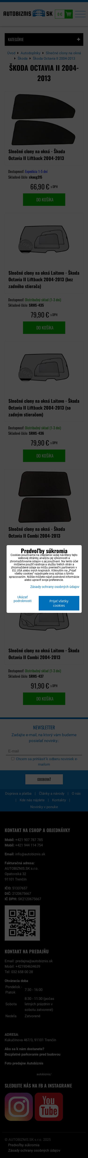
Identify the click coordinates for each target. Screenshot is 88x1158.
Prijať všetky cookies (59, 603)
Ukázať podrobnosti (22, 599)
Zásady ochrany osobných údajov (54, 587)
